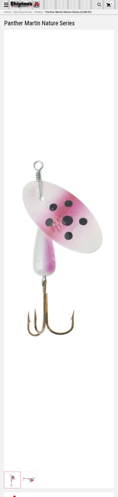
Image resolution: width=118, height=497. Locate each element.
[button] (6, 5)
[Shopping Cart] (110, 5)
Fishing (38, 12)
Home (7, 12)
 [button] (99, 5)
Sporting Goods (23, 12)
